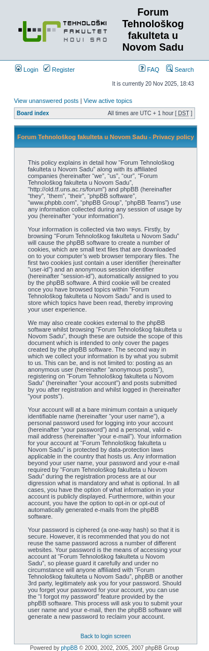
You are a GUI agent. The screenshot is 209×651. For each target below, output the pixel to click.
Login (26, 69)
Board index (33, 113)
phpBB (69, 648)
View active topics (108, 100)
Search (180, 69)
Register (59, 69)
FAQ (149, 69)
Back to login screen (105, 636)
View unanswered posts (46, 100)
